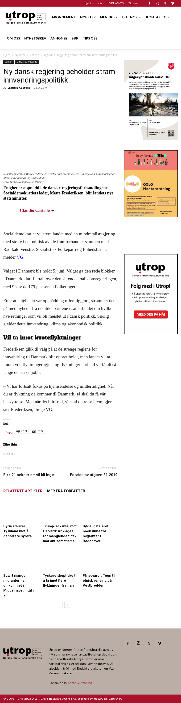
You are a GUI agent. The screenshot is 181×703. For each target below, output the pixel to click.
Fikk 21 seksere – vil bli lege (28, 475)
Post (9, 431)
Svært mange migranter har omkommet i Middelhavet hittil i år (18, 585)
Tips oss (133, 3)
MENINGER (109, 17)
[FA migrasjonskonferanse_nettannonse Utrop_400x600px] (151, 138)
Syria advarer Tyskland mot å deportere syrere (17, 531)
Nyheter (20, 55)
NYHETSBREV (35, 38)
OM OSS (13, 38)
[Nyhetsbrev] (151, 333)
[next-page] (67, 605)
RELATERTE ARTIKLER (22, 491)
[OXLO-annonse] (151, 215)
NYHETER (88, 17)
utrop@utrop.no (80, 683)
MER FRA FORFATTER (66, 491)
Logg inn (88, 3)
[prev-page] (60, 605)
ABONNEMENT (64, 17)
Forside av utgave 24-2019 (93, 475)
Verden (35, 55)
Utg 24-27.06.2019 (26, 61)
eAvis (101, 3)
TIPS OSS (90, 38)
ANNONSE (58, 38)
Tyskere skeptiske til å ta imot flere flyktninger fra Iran (60, 580)
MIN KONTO (116, 3)
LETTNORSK (132, 17)
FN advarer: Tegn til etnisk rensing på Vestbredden (99, 580)
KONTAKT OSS (158, 17)
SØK (74, 38)
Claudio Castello (19, 87)
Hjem (6, 55)
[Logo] (26, 17)
